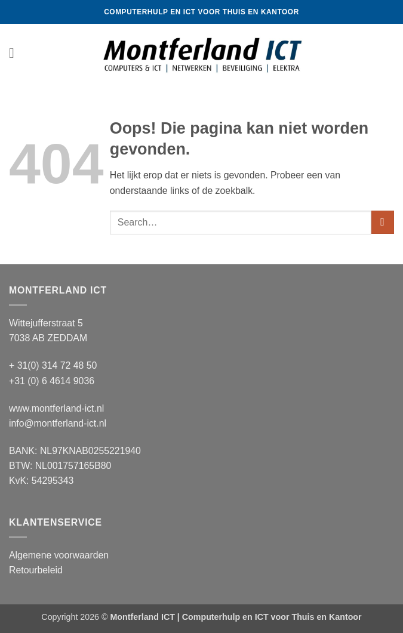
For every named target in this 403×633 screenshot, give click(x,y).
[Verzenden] (382, 222)
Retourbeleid (36, 570)
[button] (16, 53)
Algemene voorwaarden (59, 555)
